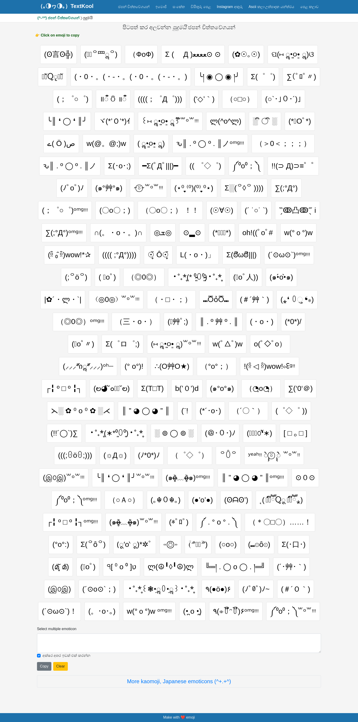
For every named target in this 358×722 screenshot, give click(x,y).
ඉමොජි (161, 7)
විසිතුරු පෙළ (201, 7)
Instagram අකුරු (229, 7)
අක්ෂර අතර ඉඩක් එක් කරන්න (66, 655)
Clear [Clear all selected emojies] (60, 666)
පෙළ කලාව (309, 7)
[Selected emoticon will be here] (179, 643)
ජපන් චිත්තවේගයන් (134, 7)
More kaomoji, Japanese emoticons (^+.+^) (179, 681)
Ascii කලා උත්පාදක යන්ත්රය (271, 7)
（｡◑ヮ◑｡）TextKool (65, 6)
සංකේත (179, 7)
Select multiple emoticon (56, 629)
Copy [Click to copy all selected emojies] (44, 666)
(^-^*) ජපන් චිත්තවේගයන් (58, 18)
